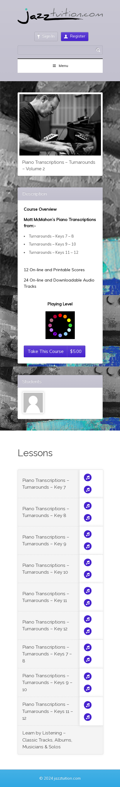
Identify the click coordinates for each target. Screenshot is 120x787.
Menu (60, 65)
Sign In (46, 36)
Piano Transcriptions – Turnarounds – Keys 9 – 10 (47, 682)
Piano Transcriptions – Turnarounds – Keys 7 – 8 (47, 654)
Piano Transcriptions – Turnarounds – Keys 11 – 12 (47, 711)
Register (74, 36)
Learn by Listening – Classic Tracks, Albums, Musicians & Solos (47, 740)
